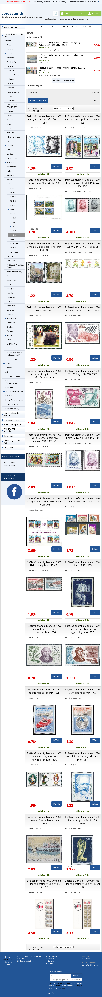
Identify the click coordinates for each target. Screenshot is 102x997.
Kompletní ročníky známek (12, 414)
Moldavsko (11, 175)
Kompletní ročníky (12, 408)
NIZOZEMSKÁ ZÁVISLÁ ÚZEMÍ (15, 266)
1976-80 (13, 205)
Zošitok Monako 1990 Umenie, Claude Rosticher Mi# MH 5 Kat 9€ (44, 884)
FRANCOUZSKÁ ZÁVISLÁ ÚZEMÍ (12, 106)
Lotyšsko (10, 154)
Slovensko (11, 310)
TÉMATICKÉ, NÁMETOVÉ (14, 391)
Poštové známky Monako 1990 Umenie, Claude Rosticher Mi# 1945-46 (44, 247)
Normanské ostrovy (14, 271)
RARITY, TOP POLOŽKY (9, 430)
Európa (8, 41)
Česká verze (94, 2)
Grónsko (10, 115)
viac (41, 128)
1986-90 (13, 214)
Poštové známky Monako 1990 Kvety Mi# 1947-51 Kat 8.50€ (82, 245)
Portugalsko (11, 289)
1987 (14, 222)
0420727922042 (88, 959)
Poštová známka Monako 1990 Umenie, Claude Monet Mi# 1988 (44, 820)
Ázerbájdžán (12, 62)
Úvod (28, 27)
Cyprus (9, 141)
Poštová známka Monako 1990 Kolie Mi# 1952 (44, 309)
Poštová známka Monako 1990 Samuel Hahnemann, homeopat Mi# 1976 (44, 629)
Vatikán (9, 340)
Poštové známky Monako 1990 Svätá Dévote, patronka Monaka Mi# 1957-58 (44, 438)
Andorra (10, 53)
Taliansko (10, 133)
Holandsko (11, 261)
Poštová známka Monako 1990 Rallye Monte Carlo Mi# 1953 (82, 309)
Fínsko (9, 96)
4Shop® (58, 986)
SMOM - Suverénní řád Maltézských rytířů (15, 353)
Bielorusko (11, 70)
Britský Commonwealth (14, 400)
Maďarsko (10, 162)
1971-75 (13, 201)
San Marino (11, 306)
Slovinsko (10, 314)
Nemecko (10, 256)
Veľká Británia (12, 344)
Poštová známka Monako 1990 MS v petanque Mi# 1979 (82, 691)
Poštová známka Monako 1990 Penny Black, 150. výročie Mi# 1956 (44, 119)
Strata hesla (50, 963)
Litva (8, 150)
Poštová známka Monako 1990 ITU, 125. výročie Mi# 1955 (82, 372)
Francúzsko (11, 100)
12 (29, 111)
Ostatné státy (12, 359)
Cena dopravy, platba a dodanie (44, 2)
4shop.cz (62, 988)
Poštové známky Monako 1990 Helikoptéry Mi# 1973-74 (44, 563)
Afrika (7, 363)
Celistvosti (8, 436)
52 (34, 111)
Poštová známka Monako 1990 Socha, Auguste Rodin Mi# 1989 (82, 820)
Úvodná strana (10, 27)
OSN (8, 348)
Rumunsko (11, 297)
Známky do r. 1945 (12, 404)
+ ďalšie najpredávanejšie (63, 80)
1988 (14, 226)
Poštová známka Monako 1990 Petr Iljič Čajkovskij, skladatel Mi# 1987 (82, 756)
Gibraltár (10, 111)
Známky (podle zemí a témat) (13, 35)
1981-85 (13, 209)
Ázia (7, 372)
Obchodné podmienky (77, 2)
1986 (14, 218)
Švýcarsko (11, 331)
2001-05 (13, 248)
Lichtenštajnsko (13, 145)
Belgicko (10, 66)
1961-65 (13, 192)
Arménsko (11, 58)
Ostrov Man (11, 280)
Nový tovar (9, 447)
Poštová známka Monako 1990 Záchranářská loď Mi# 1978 (44, 691)
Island (9, 128)
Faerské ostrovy (13, 92)
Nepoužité (12, 184)
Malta (9, 171)
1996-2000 (14, 243)
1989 (14, 231)
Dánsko (10, 83)
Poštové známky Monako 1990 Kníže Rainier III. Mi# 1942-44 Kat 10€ (82, 183)
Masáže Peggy (51, 993)
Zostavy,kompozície (12, 424)
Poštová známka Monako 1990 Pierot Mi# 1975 (82, 563)
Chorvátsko (11, 120)
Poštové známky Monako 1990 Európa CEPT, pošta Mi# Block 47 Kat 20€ (44, 501)
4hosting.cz (78, 986)
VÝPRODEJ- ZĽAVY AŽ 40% (13, 441)
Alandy (9, 45)
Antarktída (9, 387)
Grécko (9, 301)
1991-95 (13, 239)
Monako (10, 179)
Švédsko (10, 327)
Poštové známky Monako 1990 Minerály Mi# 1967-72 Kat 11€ (82, 500)
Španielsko (11, 323)
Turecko (10, 335)
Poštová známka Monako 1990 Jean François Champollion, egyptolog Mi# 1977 (82, 629)
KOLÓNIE (8, 396)
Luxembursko (12, 158)
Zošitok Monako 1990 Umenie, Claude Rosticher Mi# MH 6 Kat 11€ (82, 884)
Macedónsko (12, 167)
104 (37, 111)
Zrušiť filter (94, 100)
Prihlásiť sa (50, 959)
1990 (14, 235)
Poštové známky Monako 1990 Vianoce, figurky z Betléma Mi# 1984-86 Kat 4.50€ (60, 43)
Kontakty (63, 2)
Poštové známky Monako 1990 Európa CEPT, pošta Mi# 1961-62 (82, 119)
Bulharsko (11, 79)
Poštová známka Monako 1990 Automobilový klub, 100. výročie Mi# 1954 (44, 374)
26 (31, 111)
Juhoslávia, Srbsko (14, 137)
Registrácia (50, 961)
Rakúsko (10, 293)
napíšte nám (9, 465)
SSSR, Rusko (11, 318)
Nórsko (10, 276)
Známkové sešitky (12, 420)
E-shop (51, 983)
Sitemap (49, 966)
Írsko (9, 124)
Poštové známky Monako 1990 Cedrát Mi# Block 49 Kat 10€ (44, 181)
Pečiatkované (14, 252)
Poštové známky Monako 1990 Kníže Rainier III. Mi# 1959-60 (82, 436)
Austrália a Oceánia (12, 376)
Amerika (8, 368)
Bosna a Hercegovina (15, 75)
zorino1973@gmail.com (91, 965)
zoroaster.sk (12, 13)
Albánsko (10, 49)
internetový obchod (63, 983)
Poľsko (9, 284)
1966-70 (13, 197)
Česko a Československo (11, 381)
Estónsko (10, 88)
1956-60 (13, 188)
